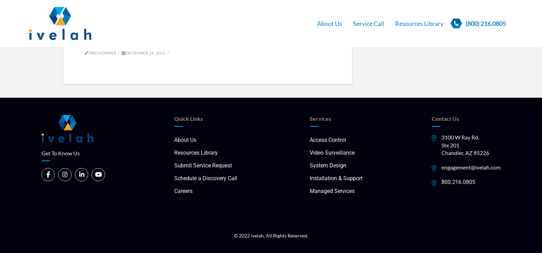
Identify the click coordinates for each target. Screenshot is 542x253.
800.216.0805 (458, 182)
